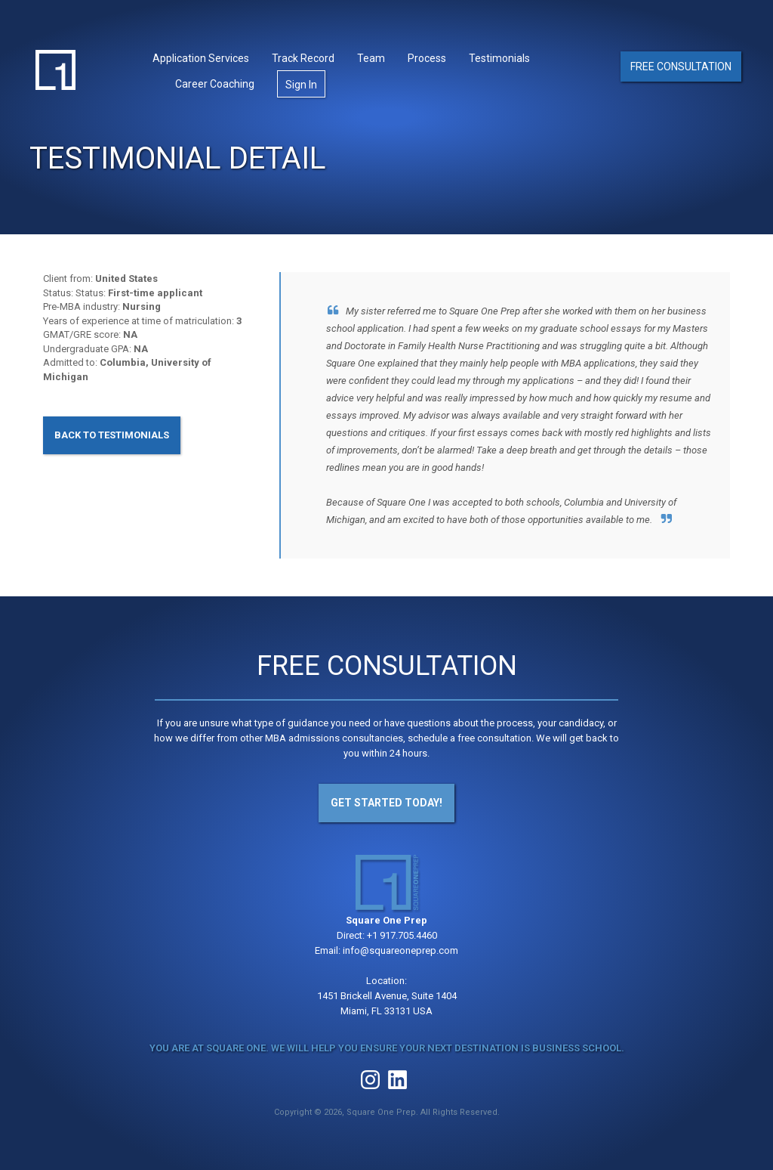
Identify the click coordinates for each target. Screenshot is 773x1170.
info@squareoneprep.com (400, 950)
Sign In (301, 85)
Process (427, 58)
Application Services (200, 58)
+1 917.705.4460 (402, 935)
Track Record (303, 58)
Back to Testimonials (111, 435)
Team (371, 58)
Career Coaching (214, 84)
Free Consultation (680, 66)
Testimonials (499, 58)
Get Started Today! (386, 803)
